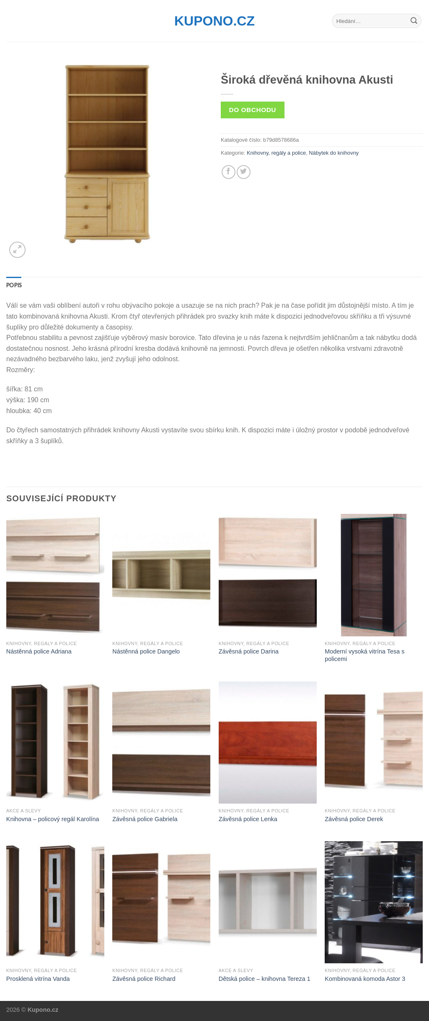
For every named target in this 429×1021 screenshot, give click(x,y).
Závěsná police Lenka (248, 819)
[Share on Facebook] (228, 172)
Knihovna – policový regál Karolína (52, 819)
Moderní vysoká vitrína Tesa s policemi (364, 655)
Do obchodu (252, 109)
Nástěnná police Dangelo (146, 651)
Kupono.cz (214, 21)
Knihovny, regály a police (276, 153)
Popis (13, 285)
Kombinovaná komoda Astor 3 (365, 978)
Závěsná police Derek (354, 819)
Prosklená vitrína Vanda (38, 978)
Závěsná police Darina (249, 651)
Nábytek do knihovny (334, 153)
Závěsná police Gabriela (144, 819)
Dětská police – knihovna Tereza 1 (264, 978)
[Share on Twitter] (244, 172)
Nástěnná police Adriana (39, 651)
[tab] (13, 285)
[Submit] (414, 21)
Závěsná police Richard (143, 978)
